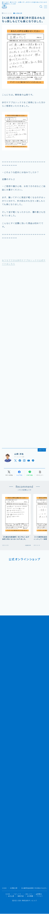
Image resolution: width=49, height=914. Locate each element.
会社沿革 (11, 896)
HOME (4, 888)
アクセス (39, 896)
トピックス (17, 894)
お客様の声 (17, 13)
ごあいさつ (28, 894)
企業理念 (39, 894)
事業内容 (21, 896)
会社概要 (30, 896)
